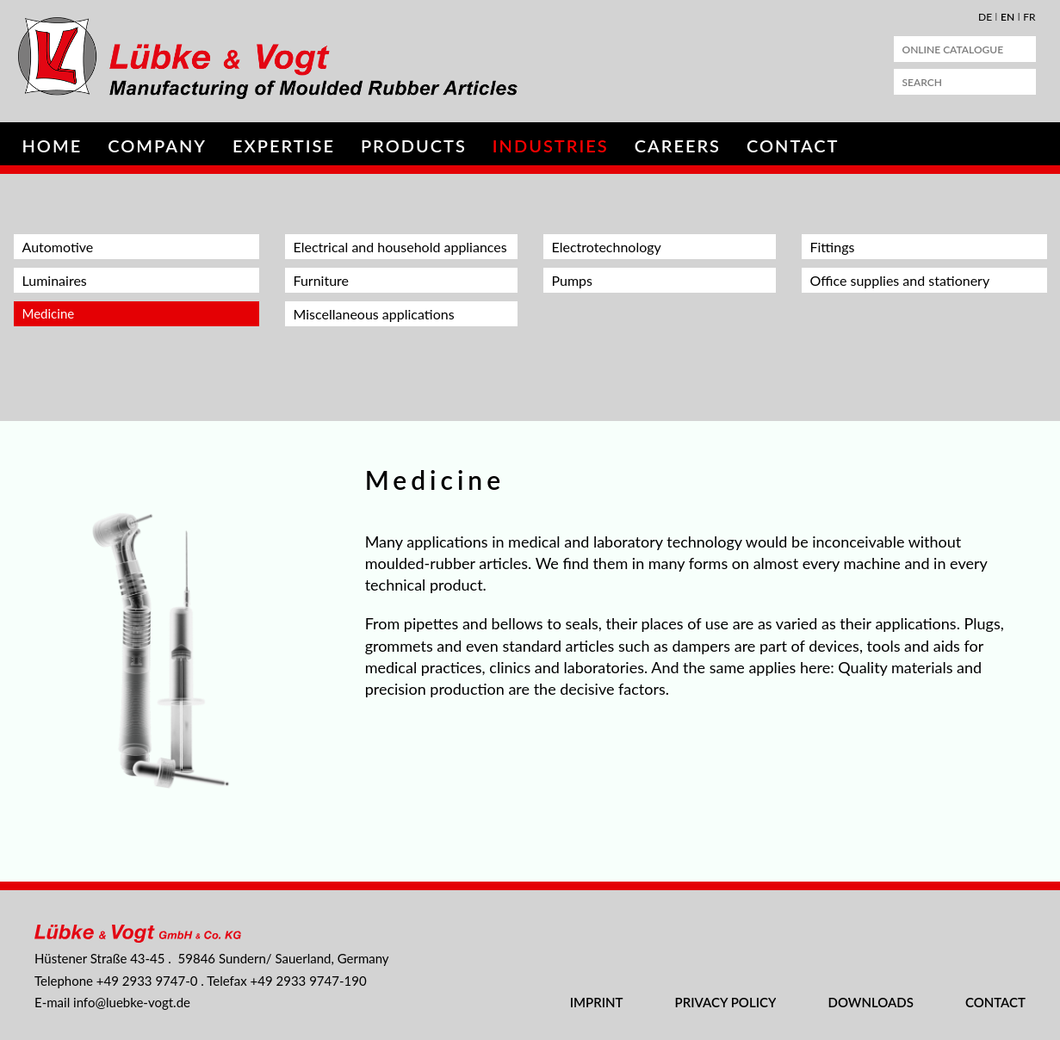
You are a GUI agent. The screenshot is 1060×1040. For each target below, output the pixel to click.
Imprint (596, 1002)
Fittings (832, 246)
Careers (678, 145)
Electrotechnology (606, 246)
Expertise (283, 145)
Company (157, 145)
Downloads (870, 1002)
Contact (793, 145)
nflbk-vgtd (131, 1002)
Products (414, 145)
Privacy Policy (726, 1002)
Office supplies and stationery (900, 280)
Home (52, 145)
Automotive (58, 246)
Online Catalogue (953, 49)
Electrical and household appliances (400, 246)
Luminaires (54, 280)
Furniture (322, 280)
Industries (551, 145)
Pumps (572, 280)
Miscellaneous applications (374, 314)
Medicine (48, 313)
